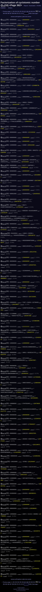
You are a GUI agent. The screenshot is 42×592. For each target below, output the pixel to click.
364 (4, 13)
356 (23, 11)
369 (15, 13)
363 (40, 11)
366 (8, 13)
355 (21, 11)
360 (32, 11)
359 (30, 11)
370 (17, 13)
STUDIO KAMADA (21, 587)
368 (13, 13)
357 (25, 11)
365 (6, 13)
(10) (5, 20)
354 (18, 11)
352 (14, 11)
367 (11, 13)
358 (27, 11)
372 (22, 13)
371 (20, 13)
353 (16, 11)
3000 (30, 13)
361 (34, 11)
